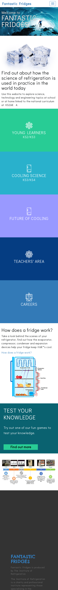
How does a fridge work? (16, 352)
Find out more (20, 447)
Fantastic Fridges (16, 3)
